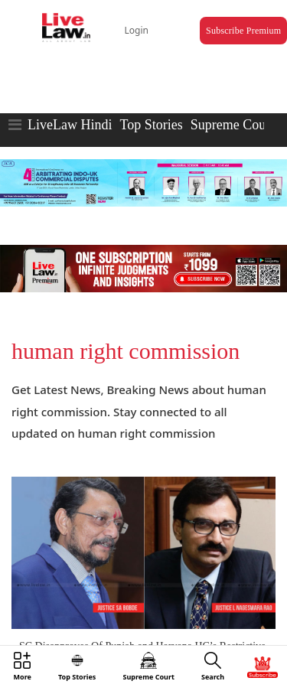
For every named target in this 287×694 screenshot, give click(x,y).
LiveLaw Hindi (70, 124)
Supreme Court (233, 124)
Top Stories (150, 124)
